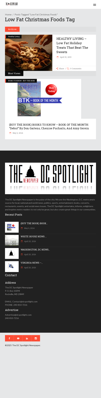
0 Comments (75, 68)
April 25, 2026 (30, 241)
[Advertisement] (50, 374)
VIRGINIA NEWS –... (32, 262)
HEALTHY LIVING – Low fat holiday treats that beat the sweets (72, 45)
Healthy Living (14, 36)
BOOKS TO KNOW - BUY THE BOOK (21, 81)
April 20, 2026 (30, 267)
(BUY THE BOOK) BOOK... (34, 223)
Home (8, 14)
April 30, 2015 (65, 57)
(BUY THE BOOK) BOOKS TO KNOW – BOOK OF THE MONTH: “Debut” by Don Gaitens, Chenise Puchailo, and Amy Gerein (49, 126)
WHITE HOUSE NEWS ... (34, 236)
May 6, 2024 (17, 133)
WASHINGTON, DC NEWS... (35, 249)
